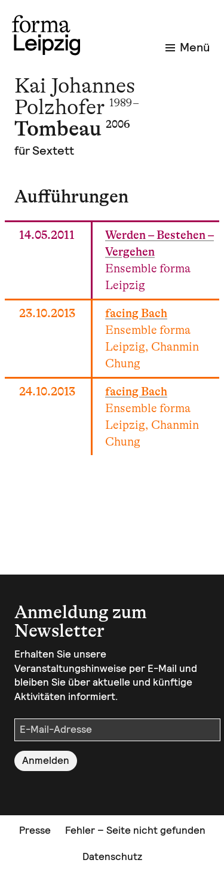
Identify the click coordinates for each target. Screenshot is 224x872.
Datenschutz (112, 856)
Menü (187, 47)
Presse (35, 830)
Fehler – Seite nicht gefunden (135, 830)
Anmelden (45, 760)
